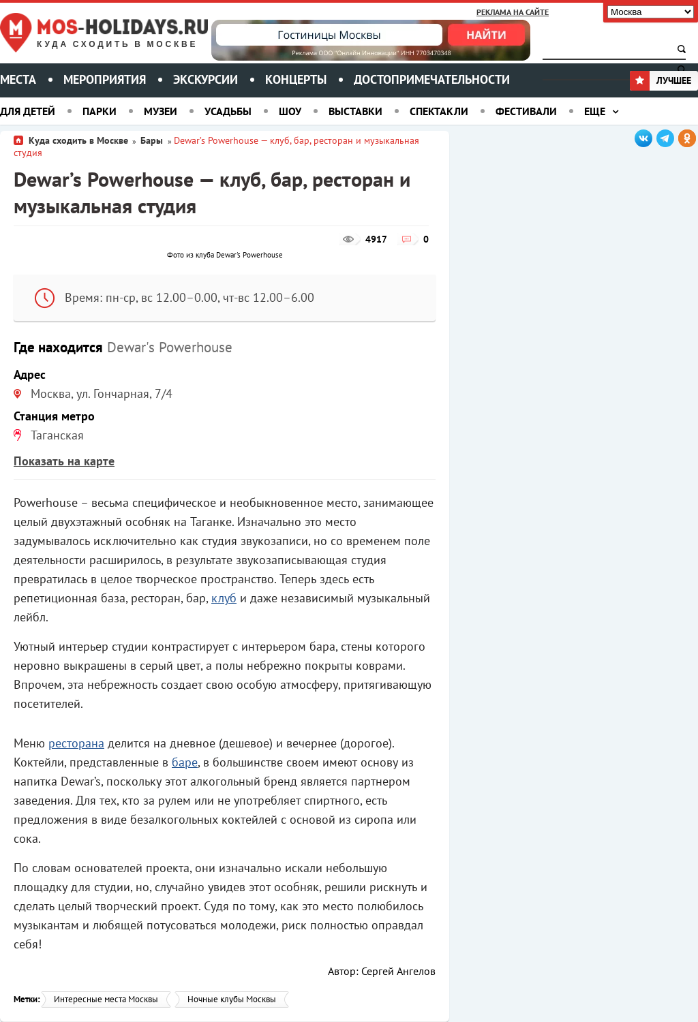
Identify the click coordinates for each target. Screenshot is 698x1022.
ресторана (76, 743)
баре (185, 762)
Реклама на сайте (512, 12)
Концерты (296, 79)
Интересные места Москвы (106, 999)
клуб (224, 598)
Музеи (160, 111)
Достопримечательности (432, 79)
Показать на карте (64, 461)
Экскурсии (205, 79)
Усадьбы (228, 111)
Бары (153, 140)
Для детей (27, 111)
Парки (99, 111)
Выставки (355, 111)
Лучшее (660, 80)
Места (18, 79)
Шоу (290, 111)
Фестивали (526, 111)
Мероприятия (104, 79)
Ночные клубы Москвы (231, 999)
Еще (594, 111)
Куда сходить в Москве (117, 45)
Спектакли (439, 111)
